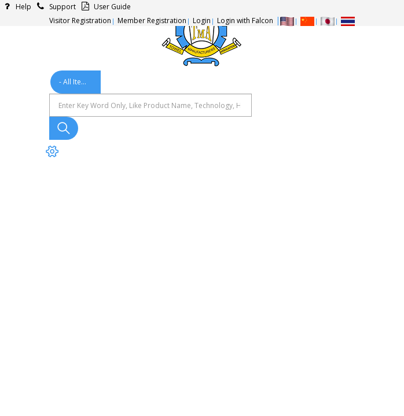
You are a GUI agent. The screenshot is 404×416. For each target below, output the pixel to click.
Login (202, 20)
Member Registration (151, 20)
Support (55, 7)
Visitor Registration (80, 20)
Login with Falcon (245, 20)
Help (15, 7)
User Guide (104, 7)
